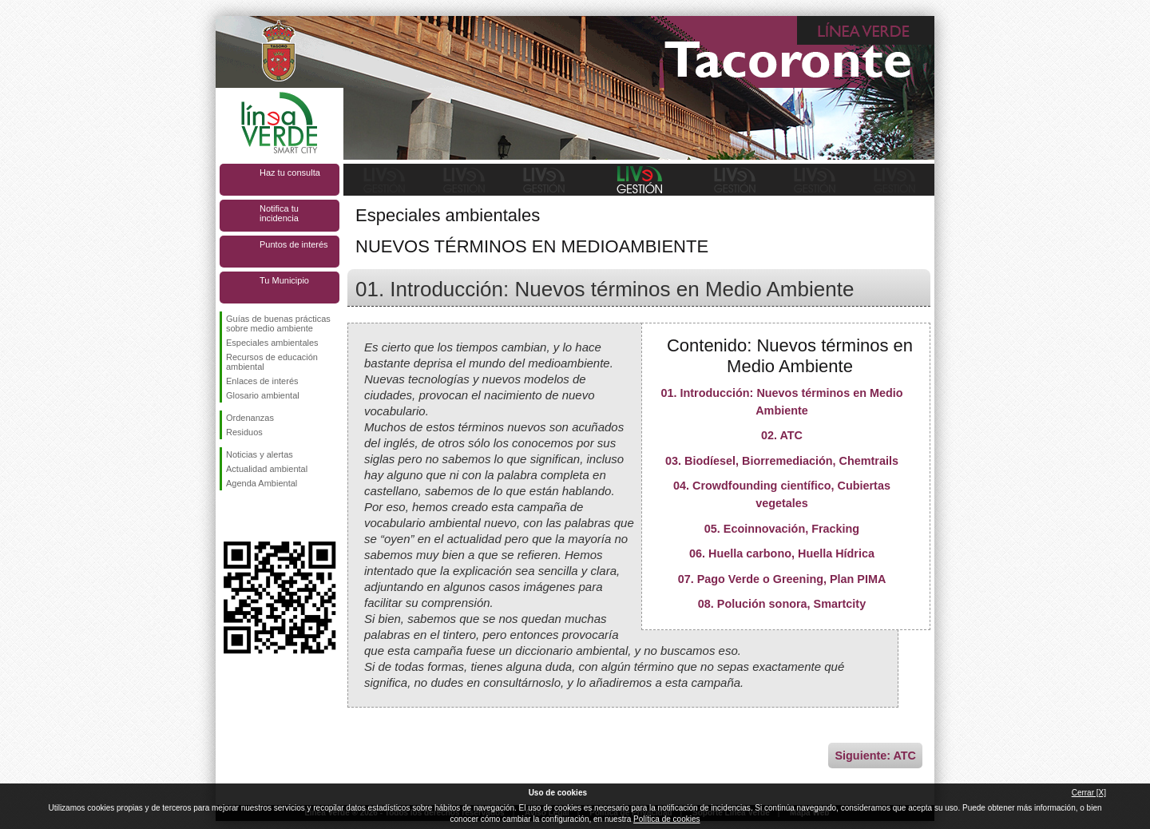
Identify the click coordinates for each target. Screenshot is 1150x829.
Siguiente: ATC (875, 755)
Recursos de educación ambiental (272, 361)
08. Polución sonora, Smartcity (782, 603)
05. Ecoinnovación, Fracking (781, 528)
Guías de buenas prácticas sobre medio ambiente (278, 323)
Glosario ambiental (262, 395)
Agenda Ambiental (261, 483)
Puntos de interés (294, 244)
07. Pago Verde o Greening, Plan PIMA (782, 579)
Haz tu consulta (290, 172)
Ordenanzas (250, 417)
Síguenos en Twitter (255, 516)
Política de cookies (666, 819)
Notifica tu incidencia (279, 213)
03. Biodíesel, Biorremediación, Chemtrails (781, 460)
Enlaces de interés (262, 381)
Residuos (244, 432)
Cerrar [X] (1089, 792)
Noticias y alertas (259, 454)
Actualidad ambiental (266, 469)
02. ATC (782, 435)
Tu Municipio (284, 280)
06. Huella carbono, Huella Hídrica (781, 553)
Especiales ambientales (272, 342)
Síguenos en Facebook (229, 516)
